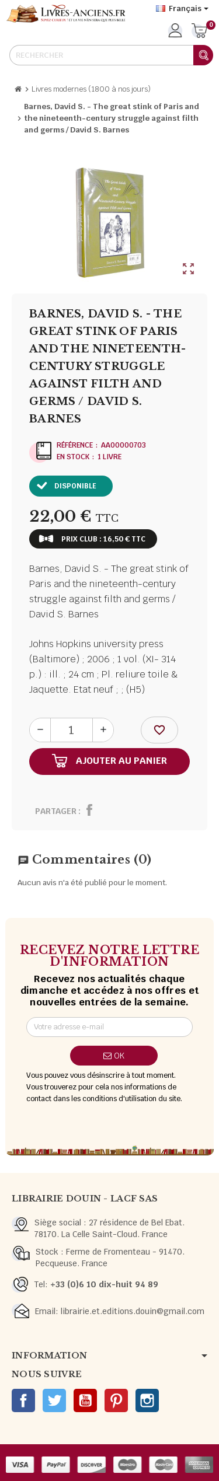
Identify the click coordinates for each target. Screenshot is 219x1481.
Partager (56, 811)
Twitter (54, 1400)
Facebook (23, 1400)
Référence (75, 445)
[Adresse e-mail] (109, 1027)
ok (113, 1055)
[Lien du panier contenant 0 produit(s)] (199, 31)
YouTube (85, 1400)
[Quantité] (71, 730)
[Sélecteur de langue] (182, 9)
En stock (73, 457)
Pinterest (116, 1400)
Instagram (147, 1400)
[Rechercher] (111, 55)
